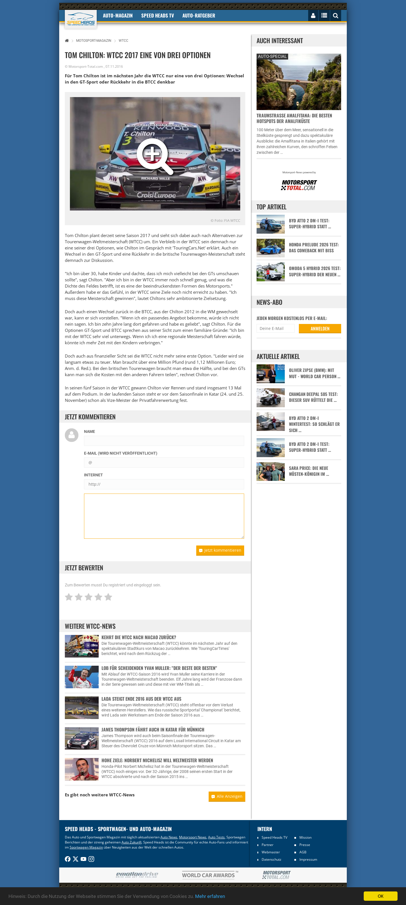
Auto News (168, 837)
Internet (93, 475)
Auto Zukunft (132, 842)
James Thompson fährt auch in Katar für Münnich (153, 729)
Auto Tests (216, 837)
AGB (302, 852)
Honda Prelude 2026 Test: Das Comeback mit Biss (314, 247)
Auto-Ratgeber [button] (198, 15)
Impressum (308, 859)
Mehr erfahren (210, 897)
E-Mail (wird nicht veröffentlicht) (120, 453)
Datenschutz (271, 859)
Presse (304, 844)
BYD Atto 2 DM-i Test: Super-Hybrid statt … (310, 223)
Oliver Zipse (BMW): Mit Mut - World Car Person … (314, 373)
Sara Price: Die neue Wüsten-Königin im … (309, 471)
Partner (267, 844)
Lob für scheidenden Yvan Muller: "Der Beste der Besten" (159, 668)
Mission (305, 837)
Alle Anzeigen (226, 796)
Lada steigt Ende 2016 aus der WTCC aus (141, 698)
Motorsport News (192, 837)
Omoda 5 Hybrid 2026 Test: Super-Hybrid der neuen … (315, 271)
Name (89, 431)
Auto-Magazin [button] (118, 15)
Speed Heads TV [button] (157, 15)
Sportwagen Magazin (86, 847)
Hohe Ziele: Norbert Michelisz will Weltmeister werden (157, 760)
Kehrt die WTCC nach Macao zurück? (139, 637)
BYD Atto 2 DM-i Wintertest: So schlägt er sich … (314, 424)
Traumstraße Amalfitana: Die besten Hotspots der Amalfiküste (294, 118)
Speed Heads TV (274, 837)
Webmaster (271, 852)
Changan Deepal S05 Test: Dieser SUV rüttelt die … (313, 397)
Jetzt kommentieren (220, 550)
